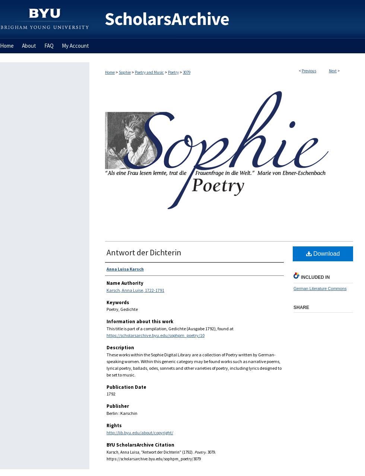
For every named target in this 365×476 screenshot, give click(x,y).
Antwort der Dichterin (144, 252)
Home (110, 72)
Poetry (173, 72)
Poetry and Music (149, 72)
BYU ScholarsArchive (227, 19)
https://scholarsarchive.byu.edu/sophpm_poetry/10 (155, 335)
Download (323, 253)
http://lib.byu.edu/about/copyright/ (140, 432)
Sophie (125, 72)
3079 (186, 72)
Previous (309, 70)
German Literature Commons (319, 288)
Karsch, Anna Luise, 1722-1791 (135, 290)
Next (333, 70)
